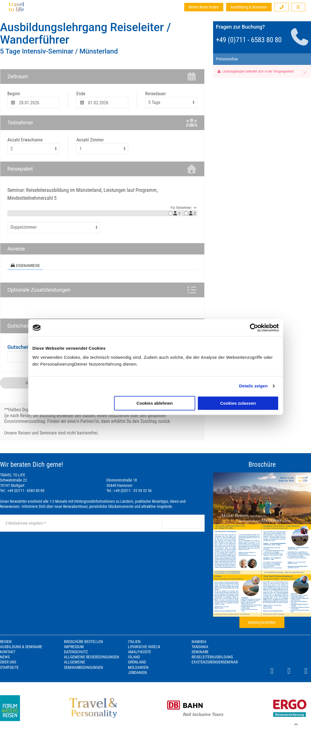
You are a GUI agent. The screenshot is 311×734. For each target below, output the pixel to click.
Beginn (13, 93)
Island (134, 657)
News (5, 657)
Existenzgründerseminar (215, 662)
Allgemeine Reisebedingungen (91, 657)
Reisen (6, 641)
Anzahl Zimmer (90, 140)
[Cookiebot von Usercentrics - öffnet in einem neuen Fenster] (254, 327)
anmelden (182, 523)
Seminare (200, 652)
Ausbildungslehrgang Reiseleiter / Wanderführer (85, 33)
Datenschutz (76, 652)
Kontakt (7, 652)
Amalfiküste (139, 652)
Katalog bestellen (262, 622)
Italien (134, 641)
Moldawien (138, 667)
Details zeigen (253, 385)
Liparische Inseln (144, 646)
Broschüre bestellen (83, 641)
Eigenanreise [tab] (25, 265)
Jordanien (137, 672)
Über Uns (8, 662)
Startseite (9, 667)
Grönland (137, 662)
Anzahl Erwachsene (25, 140)
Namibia (199, 641)
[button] (281, 7)
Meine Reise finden (204, 7)
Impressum (74, 646)
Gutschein (19, 347)
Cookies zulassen (238, 403)
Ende (80, 93)
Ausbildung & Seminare (249, 7)
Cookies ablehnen (154, 403)
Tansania (200, 646)
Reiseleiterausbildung (212, 657)
